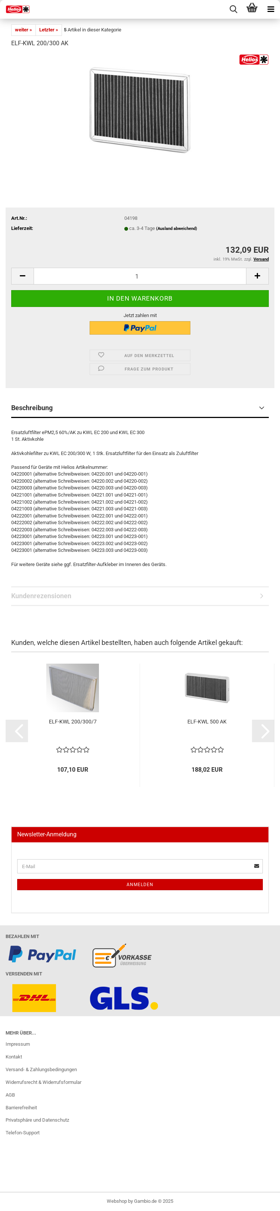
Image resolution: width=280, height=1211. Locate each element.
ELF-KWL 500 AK (207, 722)
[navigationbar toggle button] (270, 9)
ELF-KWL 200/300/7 (73, 722)
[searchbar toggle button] (233, 9)
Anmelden (140, 884)
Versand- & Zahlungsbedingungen (41, 1069)
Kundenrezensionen (41, 596)
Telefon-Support (23, 1132)
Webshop (117, 1201)
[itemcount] (140, 276)
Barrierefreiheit (21, 1107)
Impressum (18, 1044)
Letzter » (48, 30)
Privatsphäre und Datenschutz (37, 1120)
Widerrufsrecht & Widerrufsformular (43, 1082)
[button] (17, 731)
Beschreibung (32, 408)
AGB (10, 1095)
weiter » (23, 30)
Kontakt (14, 1057)
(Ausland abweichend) (176, 228)
